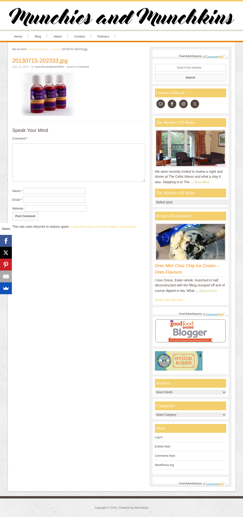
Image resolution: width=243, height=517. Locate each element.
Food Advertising (188, 56)
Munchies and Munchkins (121, 18)
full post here (208, 291)
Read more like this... (170, 300)
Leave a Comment (78, 66)
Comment (20, 138)
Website (17, 208)
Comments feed (165, 455)
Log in (159, 437)
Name (17, 191)
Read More (202, 182)
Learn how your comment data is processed (103, 226)
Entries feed (162, 446)
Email (17, 199)
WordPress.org (164, 465)
